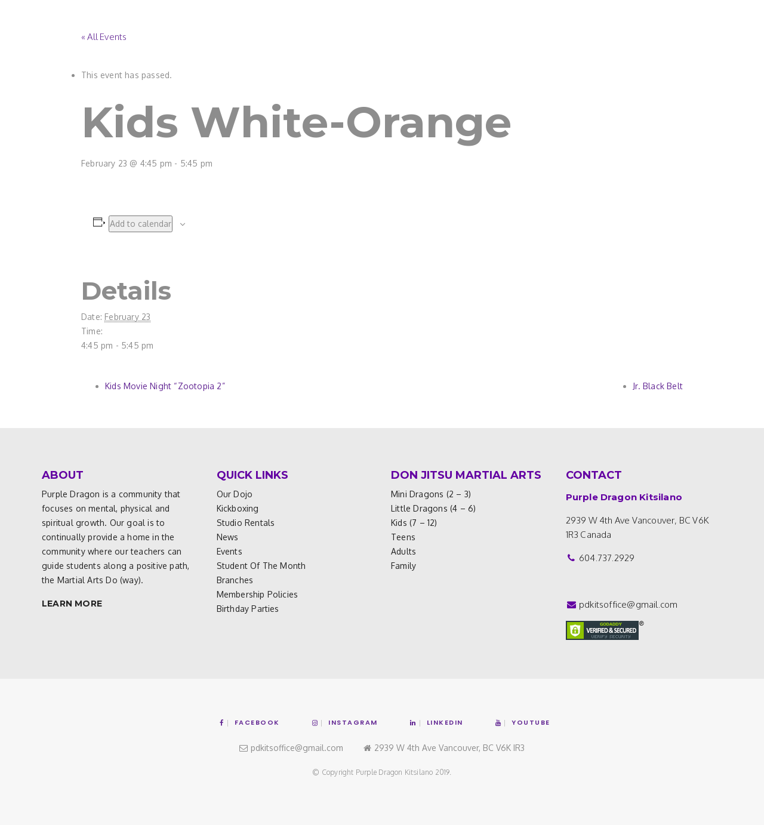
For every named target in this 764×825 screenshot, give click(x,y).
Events (229, 551)
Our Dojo (235, 494)
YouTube (522, 722)
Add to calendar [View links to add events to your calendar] (140, 223)
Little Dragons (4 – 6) (433, 508)
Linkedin (436, 722)
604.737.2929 (606, 558)
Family (403, 566)
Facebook (250, 722)
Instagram (345, 722)
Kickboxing (238, 508)
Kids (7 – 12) (414, 523)
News (228, 537)
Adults (403, 551)
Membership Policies (257, 594)
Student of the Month (261, 566)
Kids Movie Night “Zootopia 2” (165, 386)
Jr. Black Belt (658, 386)
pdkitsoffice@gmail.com (628, 604)
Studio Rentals (246, 523)
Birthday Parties (248, 609)
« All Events (104, 36)
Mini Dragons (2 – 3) (431, 494)
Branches (235, 580)
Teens (403, 537)
